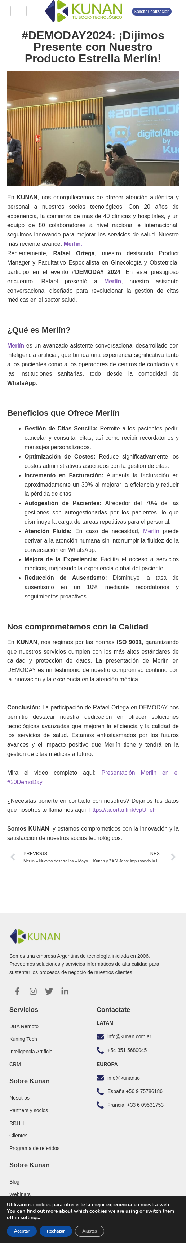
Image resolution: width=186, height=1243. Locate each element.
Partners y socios (28, 1110)
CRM (15, 1064)
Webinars (20, 1194)
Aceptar (22, 1231)
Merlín (151, 531)
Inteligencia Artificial (31, 1051)
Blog (14, 1182)
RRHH (16, 1123)
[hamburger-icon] (18, 11)
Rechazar (56, 1231)
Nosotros (19, 1098)
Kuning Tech (23, 1039)
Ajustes (89, 1231)
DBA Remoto (24, 1026)
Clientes (18, 1135)
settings (30, 1218)
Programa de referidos (34, 1148)
